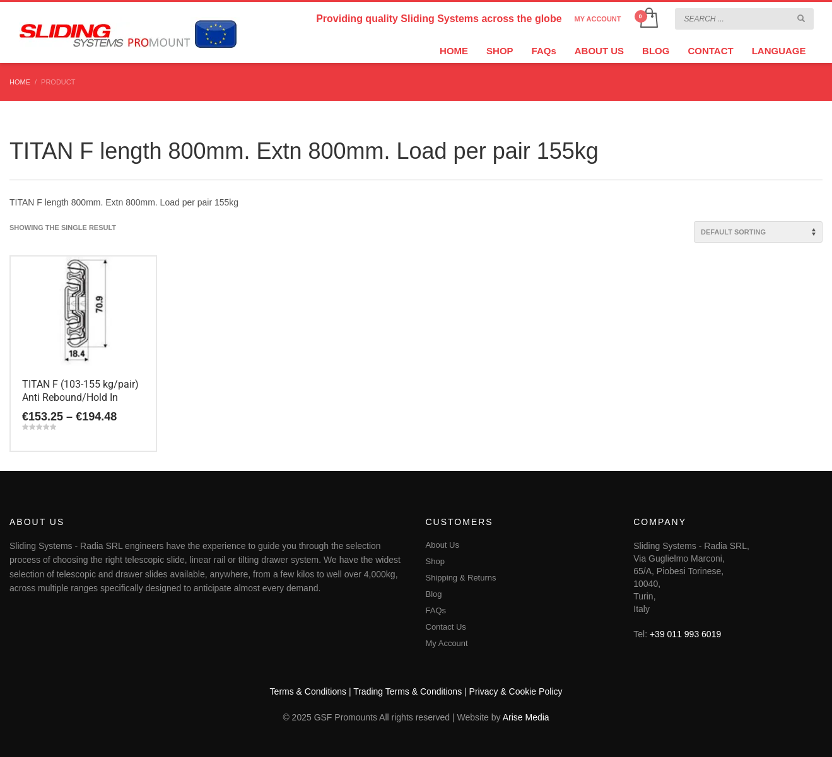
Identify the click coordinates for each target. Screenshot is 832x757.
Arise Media (526, 717)
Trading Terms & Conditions (407, 691)
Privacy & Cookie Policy (516, 691)
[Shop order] (758, 232)
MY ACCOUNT (598, 19)
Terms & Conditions (308, 691)
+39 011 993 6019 (685, 634)
